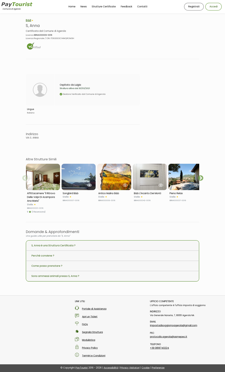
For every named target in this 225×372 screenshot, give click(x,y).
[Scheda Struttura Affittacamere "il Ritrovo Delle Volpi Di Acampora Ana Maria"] (43, 197)
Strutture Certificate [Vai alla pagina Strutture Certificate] (104, 6)
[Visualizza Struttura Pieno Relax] (185, 177)
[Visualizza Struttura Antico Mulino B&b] (114, 177)
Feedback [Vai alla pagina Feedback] (126, 6)
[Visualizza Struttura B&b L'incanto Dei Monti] (150, 177)
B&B (28, 20)
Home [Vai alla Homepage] (71, 6)
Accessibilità (111, 367)
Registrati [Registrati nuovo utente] (194, 6)
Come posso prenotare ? (46, 266)
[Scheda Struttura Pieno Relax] (185, 193)
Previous (25, 178)
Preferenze (158, 367)
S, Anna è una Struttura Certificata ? (53, 245)
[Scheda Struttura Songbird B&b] (79, 193)
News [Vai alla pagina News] (83, 6)
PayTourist (81, 367)
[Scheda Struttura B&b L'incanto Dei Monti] (150, 193)
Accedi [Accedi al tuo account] (214, 6)
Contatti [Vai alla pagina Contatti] (142, 6)
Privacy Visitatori (130, 367)
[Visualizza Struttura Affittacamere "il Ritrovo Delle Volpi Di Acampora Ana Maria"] (43, 177)
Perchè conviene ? (42, 255)
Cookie (146, 367)
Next (201, 178)
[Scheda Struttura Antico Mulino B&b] (114, 193)
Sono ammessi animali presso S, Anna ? (55, 276)
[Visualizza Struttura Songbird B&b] (78, 177)
